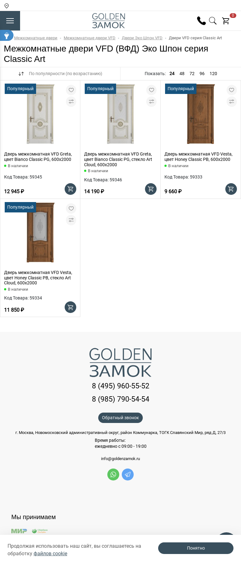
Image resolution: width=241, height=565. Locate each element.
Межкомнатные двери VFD (89, 38)
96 (202, 73)
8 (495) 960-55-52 (120, 386)
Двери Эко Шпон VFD (142, 38)
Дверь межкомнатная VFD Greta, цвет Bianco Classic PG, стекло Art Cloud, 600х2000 (118, 159)
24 (171, 73)
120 (213, 73)
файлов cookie (50, 554)
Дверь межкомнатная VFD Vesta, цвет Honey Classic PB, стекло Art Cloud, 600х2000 (38, 278)
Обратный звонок (120, 417)
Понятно (196, 548)
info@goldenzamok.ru (120, 459)
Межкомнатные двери (35, 38)
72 (192, 73)
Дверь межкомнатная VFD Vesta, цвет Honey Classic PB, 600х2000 (198, 156)
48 (182, 73)
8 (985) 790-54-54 (120, 399)
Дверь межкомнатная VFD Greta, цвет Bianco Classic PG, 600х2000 (38, 156)
